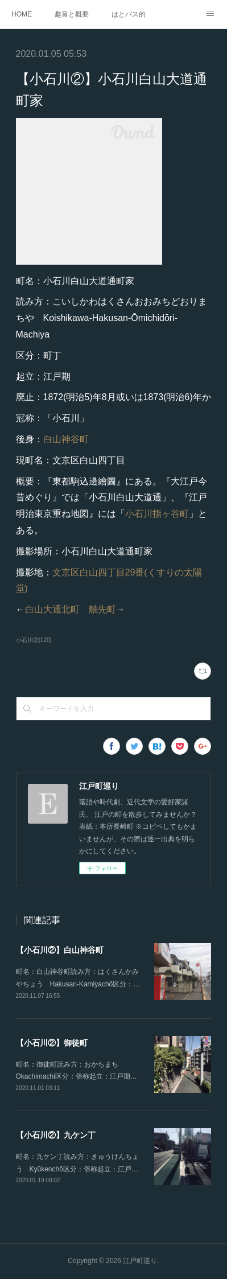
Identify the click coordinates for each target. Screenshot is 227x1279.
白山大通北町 (52, 609)
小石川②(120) (34, 640)
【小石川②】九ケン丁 (56, 1135)
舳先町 (102, 609)
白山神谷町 (66, 439)
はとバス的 (129, 14)
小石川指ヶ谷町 (157, 514)
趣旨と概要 (72, 14)
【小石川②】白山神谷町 (60, 950)
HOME (21, 14)
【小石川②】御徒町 (52, 1042)
